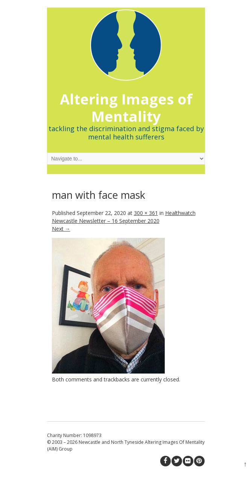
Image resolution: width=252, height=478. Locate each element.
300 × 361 (146, 212)
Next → (61, 228)
